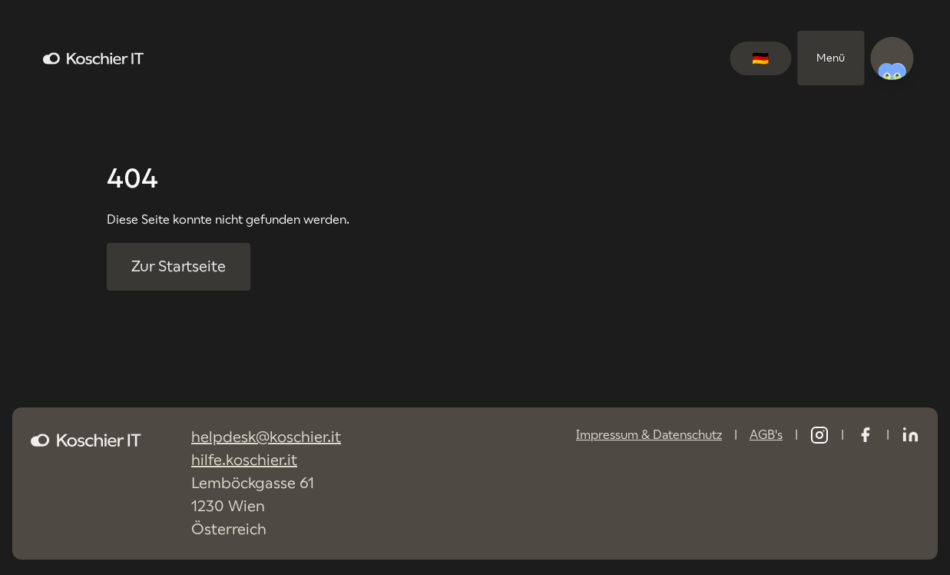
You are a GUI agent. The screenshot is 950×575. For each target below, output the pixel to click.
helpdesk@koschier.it (266, 437)
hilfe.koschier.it (244, 460)
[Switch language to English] (760, 58)
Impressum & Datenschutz (649, 434)
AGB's (766, 434)
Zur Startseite (178, 266)
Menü (830, 58)
